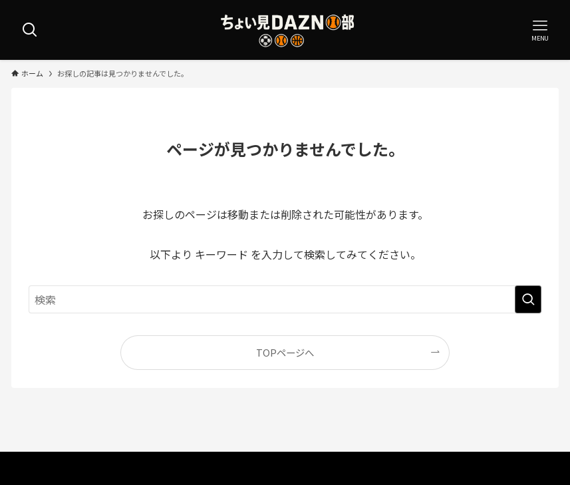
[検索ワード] (285, 299)
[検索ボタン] (30, 30)
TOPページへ (285, 352)
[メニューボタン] (540, 30)
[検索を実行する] (528, 299)
